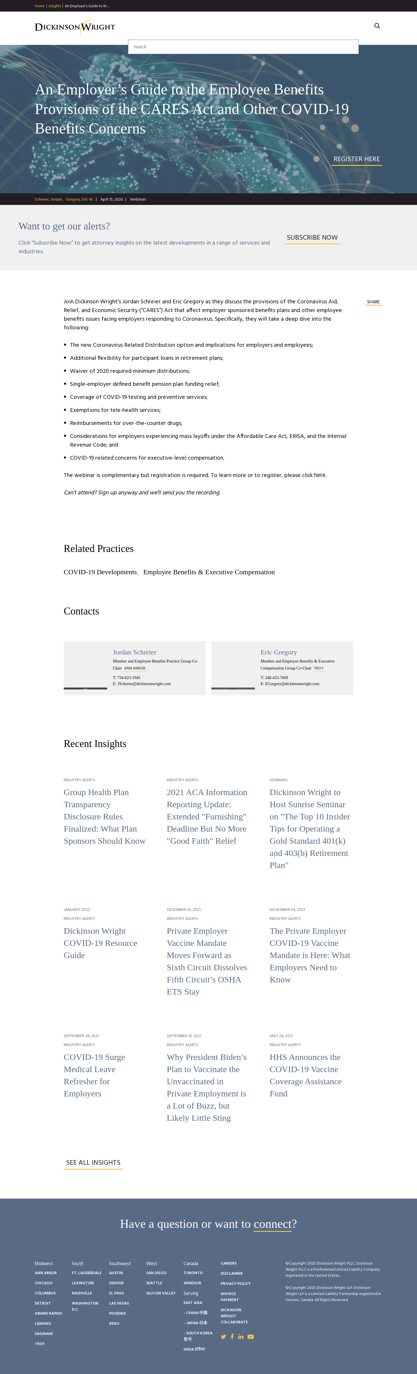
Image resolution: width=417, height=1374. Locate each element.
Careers (326, 28)
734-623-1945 (128, 678)
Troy (40, 1344)
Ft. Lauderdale (87, 1273)
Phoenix (117, 1314)
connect (273, 1223)
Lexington (83, 1283)
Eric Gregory (279, 652)
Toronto (193, 1273)
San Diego (156, 1273)
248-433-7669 (276, 678)
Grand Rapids (48, 1314)
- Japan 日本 (195, 1323)
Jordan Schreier (134, 652)
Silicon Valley (160, 1293)
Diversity (290, 28)
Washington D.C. (85, 1306)
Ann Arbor (46, 1273)
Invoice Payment (230, 1297)
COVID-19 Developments (100, 572)
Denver (116, 1283)
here (319, 475)
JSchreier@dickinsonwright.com (144, 684)
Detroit (43, 1303)
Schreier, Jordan (48, 199)
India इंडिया (194, 1350)
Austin (116, 1273)
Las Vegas (119, 1303)
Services (189, 28)
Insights (55, 6)
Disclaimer (232, 1274)
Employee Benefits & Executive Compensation (209, 572)
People (257, 28)
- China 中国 (195, 1313)
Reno (114, 1324)
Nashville (82, 1293)
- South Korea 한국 (198, 1336)
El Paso (116, 1293)
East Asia (193, 1303)
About (357, 28)
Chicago (43, 1283)
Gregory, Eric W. (79, 199)
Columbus (45, 1293)
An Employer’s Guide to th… (87, 6)
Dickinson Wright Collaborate (234, 1316)
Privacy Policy (236, 1284)
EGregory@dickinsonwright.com (292, 684)
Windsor (192, 1283)
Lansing (43, 1324)
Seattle (154, 1283)
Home (40, 6)
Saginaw (44, 1334)
